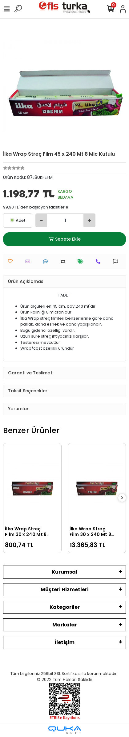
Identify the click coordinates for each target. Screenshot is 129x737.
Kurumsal (64, 571)
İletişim (65, 642)
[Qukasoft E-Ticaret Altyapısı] (64, 730)
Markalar (64, 624)
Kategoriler (65, 607)
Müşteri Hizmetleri (65, 589)
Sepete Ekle (64, 239)
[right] (122, 498)
